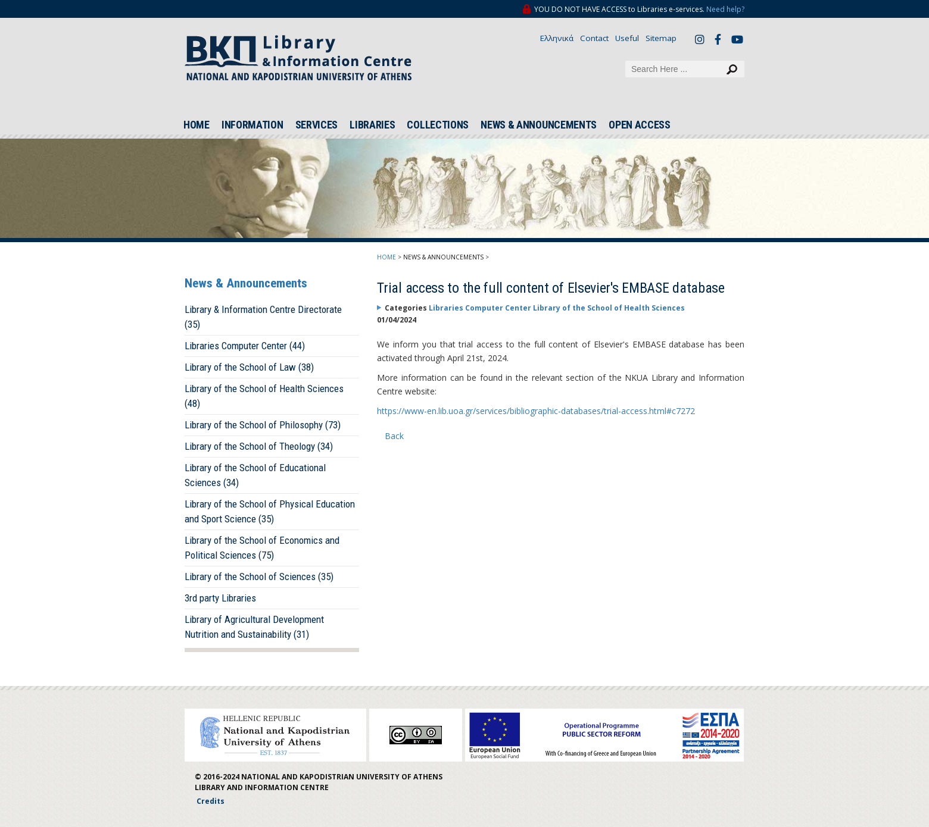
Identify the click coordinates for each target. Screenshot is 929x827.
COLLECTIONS (438, 125)
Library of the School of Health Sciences (609, 308)
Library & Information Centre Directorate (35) (263, 316)
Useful (627, 38)
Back (394, 435)
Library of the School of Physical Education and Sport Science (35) (270, 511)
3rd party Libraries (220, 598)
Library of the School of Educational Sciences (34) (255, 475)
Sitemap (661, 38)
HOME (196, 125)
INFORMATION (252, 125)
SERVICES (316, 125)
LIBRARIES (372, 125)
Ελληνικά (556, 38)
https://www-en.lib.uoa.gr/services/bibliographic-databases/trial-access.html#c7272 (536, 410)
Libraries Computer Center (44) (245, 346)
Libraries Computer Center (481, 308)
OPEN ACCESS (640, 125)
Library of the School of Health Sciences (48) (264, 396)
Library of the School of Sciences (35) (259, 576)
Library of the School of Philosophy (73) (263, 425)
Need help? (725, 9)
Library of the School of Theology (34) (259, 446)
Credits (211, 801)
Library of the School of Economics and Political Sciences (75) (262, 547)
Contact (594, 38)
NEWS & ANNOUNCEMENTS (539, 125)
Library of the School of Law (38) (249, 367)
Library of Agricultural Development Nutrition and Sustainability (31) (254, 626)
